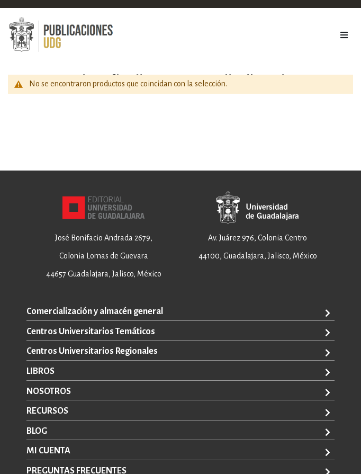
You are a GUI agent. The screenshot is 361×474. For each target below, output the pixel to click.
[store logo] (61, 35)
